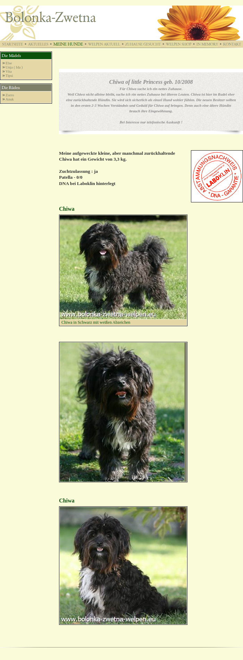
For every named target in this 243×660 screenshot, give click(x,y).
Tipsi (9, 76)
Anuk (10, 99)
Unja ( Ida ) (14, 67)
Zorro (10, 95)
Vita (9, 71)
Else (9, 63)
